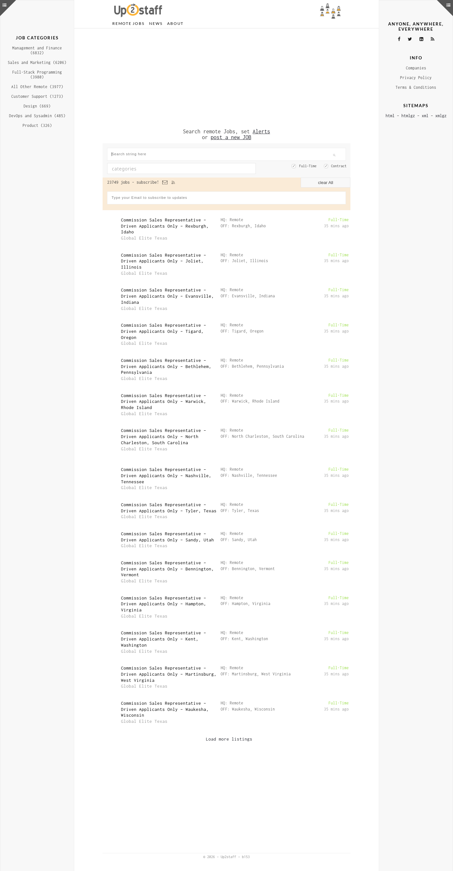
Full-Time (308, 166)
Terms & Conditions (416, 87)
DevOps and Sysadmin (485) (37, 116)
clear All (325, 182)
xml (425, 115)
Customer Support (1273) (37, 96)
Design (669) (37, 106)
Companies (416, 68)
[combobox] (181, 168)
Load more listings (229, 739)
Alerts (261, 131)
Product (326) (37, 125)
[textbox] (164, 168)
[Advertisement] (226, 78)
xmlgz (441, 115)
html (390, 115)
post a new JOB (231, 137)
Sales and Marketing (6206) (37, 62)
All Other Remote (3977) (37, 87)
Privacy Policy (416, 78)
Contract (339, 166)
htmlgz (408, 115)
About (175, 23)
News (155, 23)
